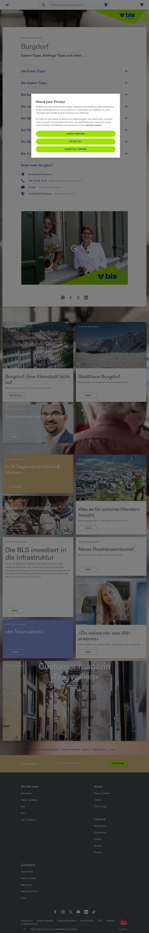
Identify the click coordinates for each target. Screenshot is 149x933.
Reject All (76, 141)
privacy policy (93, 125)
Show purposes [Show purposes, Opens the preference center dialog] (76, 133)
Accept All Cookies (76, 149)
